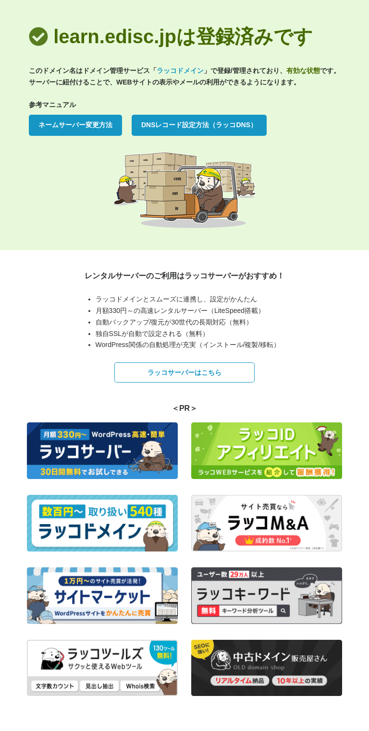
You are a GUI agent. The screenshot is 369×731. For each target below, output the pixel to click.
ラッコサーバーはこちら (184, 372)
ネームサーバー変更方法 (75, 125)
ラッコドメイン (180, 70)
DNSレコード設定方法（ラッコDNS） (199, 125)
